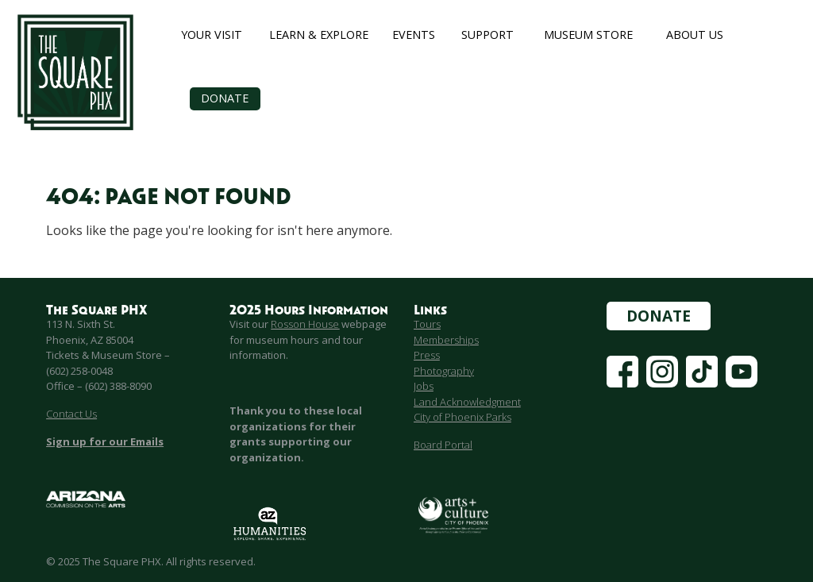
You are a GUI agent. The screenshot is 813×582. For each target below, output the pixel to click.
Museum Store (588, 34)
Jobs (423, 386)
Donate (225, 98)
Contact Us (71, 414)
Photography (444, 371)
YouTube (741, 363)
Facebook (622, 363)
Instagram (662, 363)
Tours (427, 324)
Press (427, 355)
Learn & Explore (318, 34)
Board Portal (443, 444)
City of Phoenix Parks (462, 417)
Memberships (446, 340)
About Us (694, 34)
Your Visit (211, 34)
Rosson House (305, 324)
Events (413, 34)
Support (487, 34)
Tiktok (698, 363)
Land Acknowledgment (467, 402)
